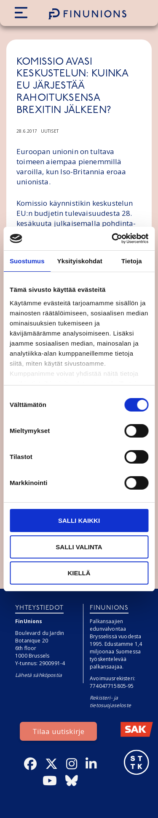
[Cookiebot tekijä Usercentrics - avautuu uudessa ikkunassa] (112, 238)
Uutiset (50, 131)
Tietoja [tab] (131, 261)
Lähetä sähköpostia (38, 675)
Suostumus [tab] (27, 261)
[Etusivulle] (87, 13)
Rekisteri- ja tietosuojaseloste (110, 701)
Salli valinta (79, 547)
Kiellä (78, 573)
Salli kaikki (79, 520)
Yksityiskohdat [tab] (79, 261)
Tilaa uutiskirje (58, 731)
